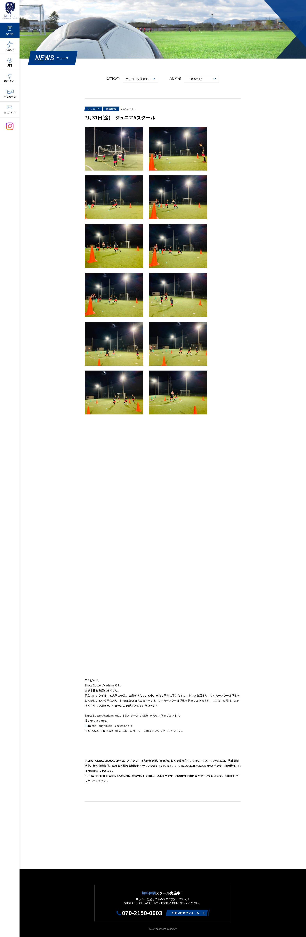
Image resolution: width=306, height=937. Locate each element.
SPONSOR (10, 97)
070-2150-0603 (142, 913)
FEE (9, 65)
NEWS (9, 34)
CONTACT (10, 113)
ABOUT (10, 49)
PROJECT (10, 81)
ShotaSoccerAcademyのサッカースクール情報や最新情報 (10, 10)
